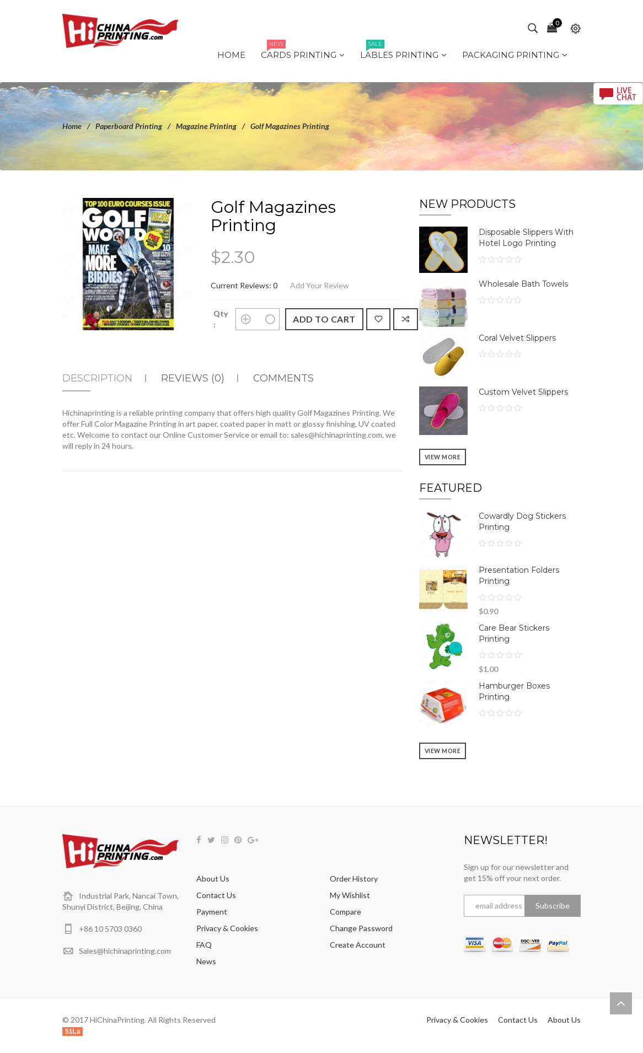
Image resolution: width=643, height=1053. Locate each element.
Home (72, 126)
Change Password (361, 928)
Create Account (357, 944)
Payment (211, 911)
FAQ (204, 944)
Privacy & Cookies (227, 928)
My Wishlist (350, 895)
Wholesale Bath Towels (523, 284)
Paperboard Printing (128, 126)
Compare (345, 911)
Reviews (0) (192, 378)
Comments (283, 378)
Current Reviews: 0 (244, 285)
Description (97, 378)
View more (443, 457)
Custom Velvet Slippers (523, 392)
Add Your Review (319, 285)
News (206, 961)
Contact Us (216, 895)
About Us (212, 878)
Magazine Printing (206, 126)
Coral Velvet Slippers (517, 338)
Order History (354, 878)
